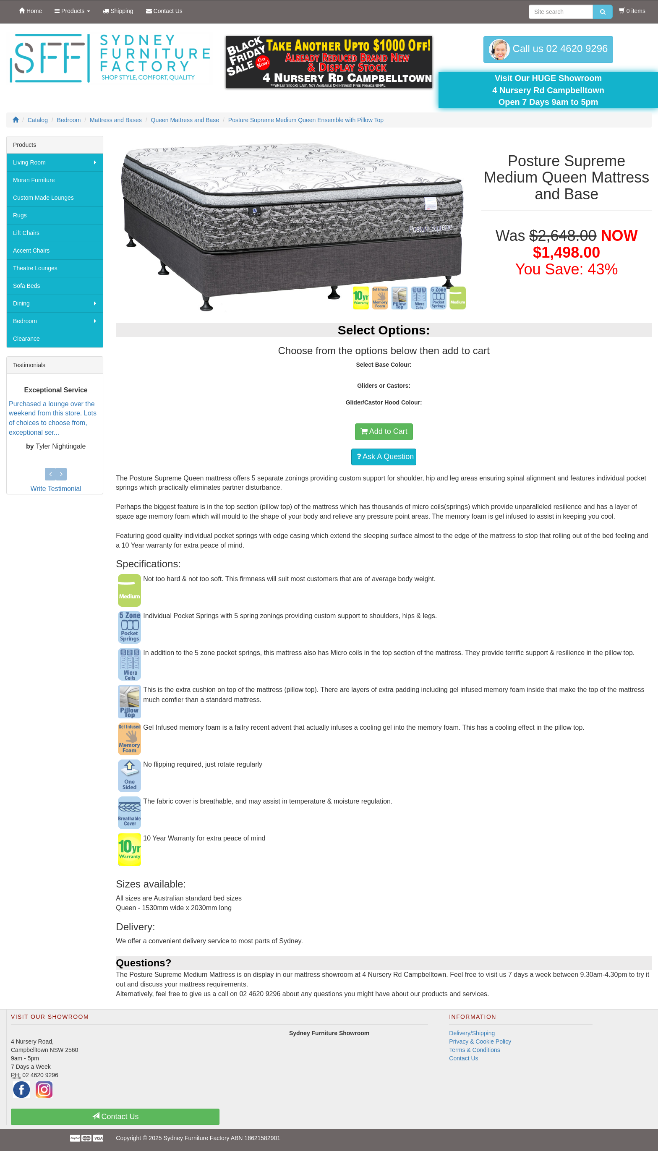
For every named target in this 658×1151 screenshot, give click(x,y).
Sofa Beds (26, 285)
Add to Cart (383, 431)
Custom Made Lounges (43, 197)
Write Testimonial (56, 488)
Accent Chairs (31, 250)
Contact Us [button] (115, 1116)
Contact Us (463, 1058)
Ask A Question (385, 456)
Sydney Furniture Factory (196, 1138)
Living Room (29, 162)
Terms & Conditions (474, 1050)
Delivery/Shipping (472, 1033)
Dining (21, 303)
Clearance (26, 338)
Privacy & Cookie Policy (480, 1041)
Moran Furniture (34, 180)
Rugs (20, 215)
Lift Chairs (26, 233)
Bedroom (25, 321)
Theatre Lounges (35, 268)
